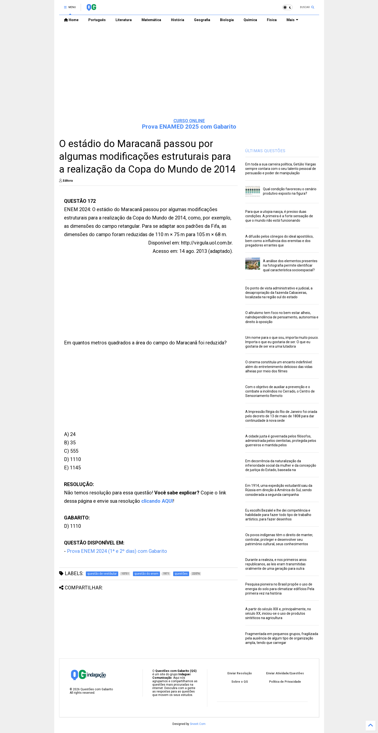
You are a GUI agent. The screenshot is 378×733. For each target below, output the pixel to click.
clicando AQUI (157, 501)
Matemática (151, 20)
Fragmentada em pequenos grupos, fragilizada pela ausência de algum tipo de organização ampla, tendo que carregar (281, 638)
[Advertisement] (189, 76)
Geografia (202, 20)
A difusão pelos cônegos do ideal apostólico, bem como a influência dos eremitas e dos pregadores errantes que (279, 240)
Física (272, 20)
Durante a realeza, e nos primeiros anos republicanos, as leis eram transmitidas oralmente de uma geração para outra (276, 564)
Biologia (227, 20)
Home (71, 20)
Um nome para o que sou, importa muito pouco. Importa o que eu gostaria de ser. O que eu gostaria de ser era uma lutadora (282, 342)
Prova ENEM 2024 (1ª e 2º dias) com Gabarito (117, 551)
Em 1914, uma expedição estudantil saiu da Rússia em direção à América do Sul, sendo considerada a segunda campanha (278, 490)
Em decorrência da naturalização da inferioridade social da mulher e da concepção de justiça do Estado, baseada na (280, 465)
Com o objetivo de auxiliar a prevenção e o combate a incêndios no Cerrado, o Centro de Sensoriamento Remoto (280, 391)
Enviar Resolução (239, 673)
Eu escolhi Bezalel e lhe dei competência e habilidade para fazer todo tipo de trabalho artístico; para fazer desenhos (278, 514)
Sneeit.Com (198, 724)
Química (250, 20)
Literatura (124, 20)
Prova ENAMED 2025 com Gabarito (189, 126)
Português (97, 20)
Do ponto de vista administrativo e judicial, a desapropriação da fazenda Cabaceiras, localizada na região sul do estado (279, 292)
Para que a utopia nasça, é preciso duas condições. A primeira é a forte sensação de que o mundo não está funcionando (279, 216)
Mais (292, 20)
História (177, 20)
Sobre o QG (239, 681)
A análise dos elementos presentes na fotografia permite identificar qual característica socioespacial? (290, 265)
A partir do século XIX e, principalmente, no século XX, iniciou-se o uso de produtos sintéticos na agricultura (278, 613)
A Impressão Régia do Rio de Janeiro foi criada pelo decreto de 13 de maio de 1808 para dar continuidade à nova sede (281, 416)
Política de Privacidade (285, 681)
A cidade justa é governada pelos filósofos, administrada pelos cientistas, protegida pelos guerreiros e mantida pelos (280, 440)
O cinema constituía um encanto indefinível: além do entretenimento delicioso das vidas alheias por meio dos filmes (279, 366)
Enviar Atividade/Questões (285, 673)
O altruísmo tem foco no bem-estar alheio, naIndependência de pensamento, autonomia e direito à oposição (281, 317)
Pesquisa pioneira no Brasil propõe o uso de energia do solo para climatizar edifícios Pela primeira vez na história (279, 588)
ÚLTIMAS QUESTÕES (265, 151)
